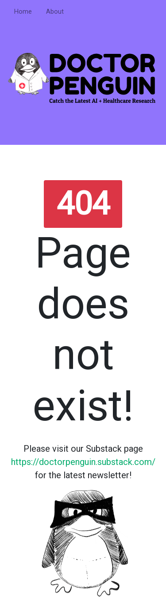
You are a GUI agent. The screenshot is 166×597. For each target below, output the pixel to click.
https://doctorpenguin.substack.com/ (83, 462)
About (55, 11)
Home (23, 11)
